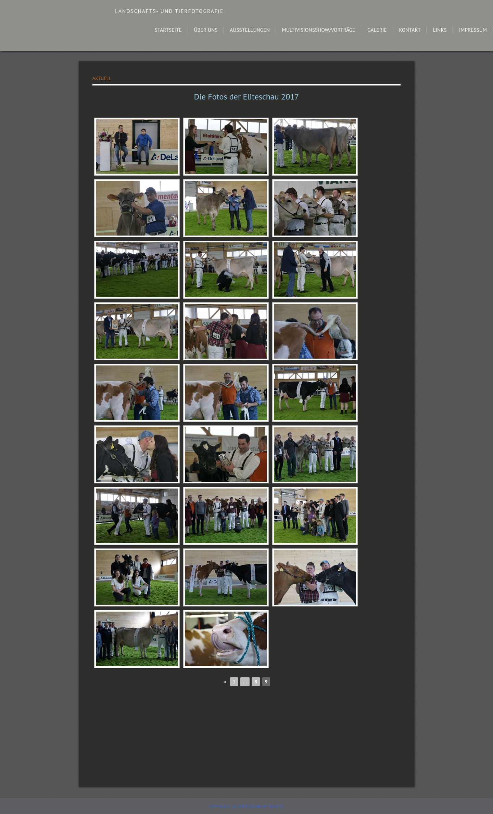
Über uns (205, 29)
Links (440, 29)
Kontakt (409, 29)
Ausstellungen (250, 29)
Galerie (377, 29)
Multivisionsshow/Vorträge (318, 29)
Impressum (473, 29)
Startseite (168, 29)
